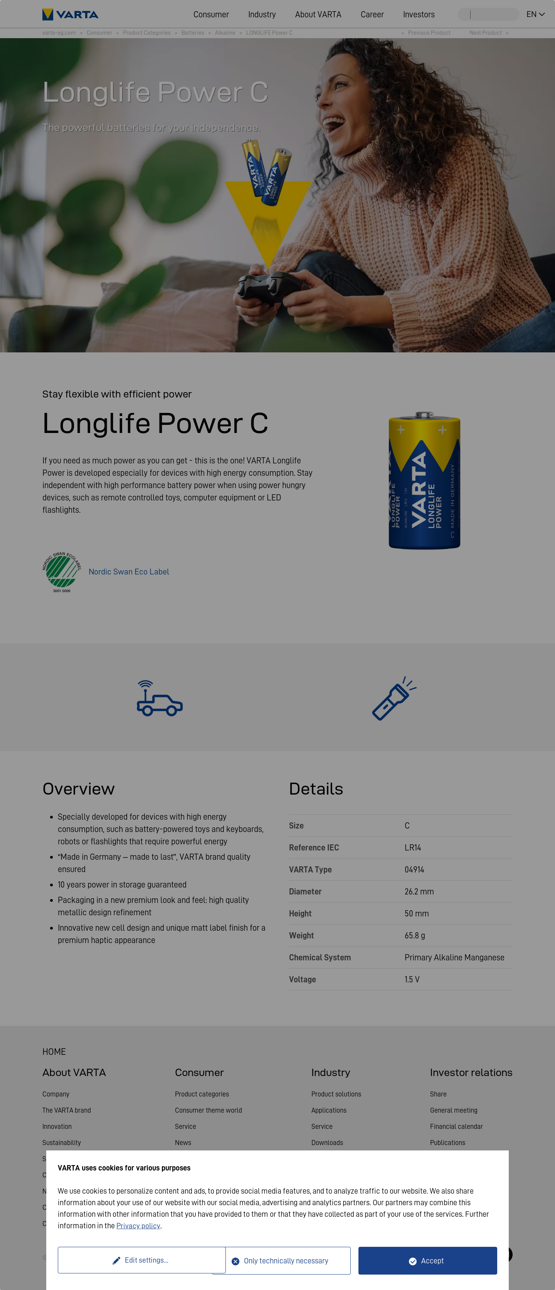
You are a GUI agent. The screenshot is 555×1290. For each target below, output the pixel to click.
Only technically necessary (286, 1260)
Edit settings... (136, 1260)
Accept (432, 1260)
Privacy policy (138, 1225)
